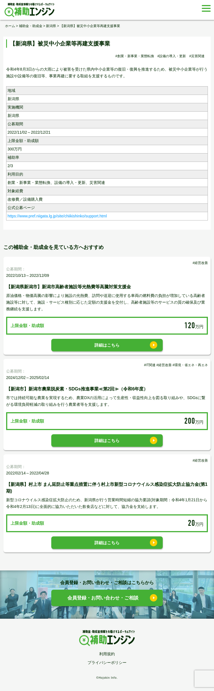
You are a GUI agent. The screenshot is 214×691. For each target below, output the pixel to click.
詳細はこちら (107, 345)
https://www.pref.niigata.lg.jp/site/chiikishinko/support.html (57, 216)
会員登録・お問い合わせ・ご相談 (102, 598)
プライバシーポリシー (107, 662)
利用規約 (107, 654)
